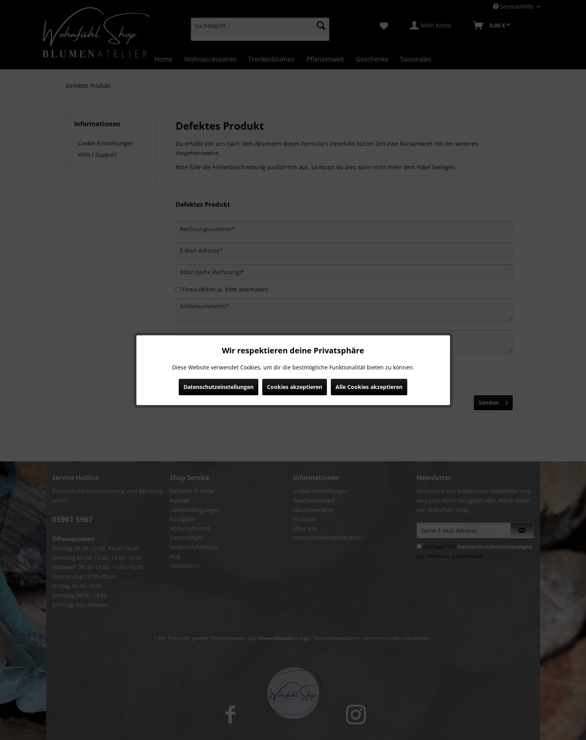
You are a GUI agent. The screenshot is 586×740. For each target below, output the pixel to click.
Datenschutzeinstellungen (218, 387)
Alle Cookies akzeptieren (369, 387)
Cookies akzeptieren (294, 387)
